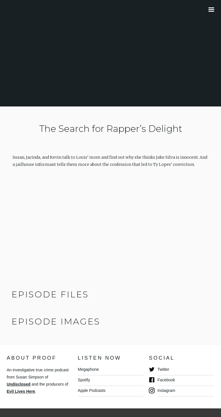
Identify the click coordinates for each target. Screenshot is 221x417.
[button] (211, 9)
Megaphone (88, 369)
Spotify (84, 380)
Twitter (163, 369)
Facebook (166, 380)
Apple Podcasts (92, 390)
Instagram (166, 390)
